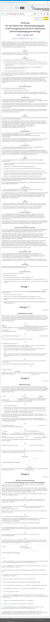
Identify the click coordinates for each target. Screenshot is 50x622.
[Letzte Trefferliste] (18, 8)
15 (2, 611)
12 (2, 600)
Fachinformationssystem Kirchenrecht (14, 2)
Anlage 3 (29, 148)
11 (2, 595)
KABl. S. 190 (35, 38)
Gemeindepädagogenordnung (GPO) (12, 14)
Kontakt (3, 619)
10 (2, 591)
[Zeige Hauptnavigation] (47, 2)
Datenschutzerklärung (17, 619)
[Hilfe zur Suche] (16, 8)
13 (2, 603)
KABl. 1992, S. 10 (25, 37)
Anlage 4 (20, 190)
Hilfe (32, 619)
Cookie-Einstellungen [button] (38, 619)
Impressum (8, 619)
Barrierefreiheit (26, 619)
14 (2, 607)
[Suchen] (22, 8)
